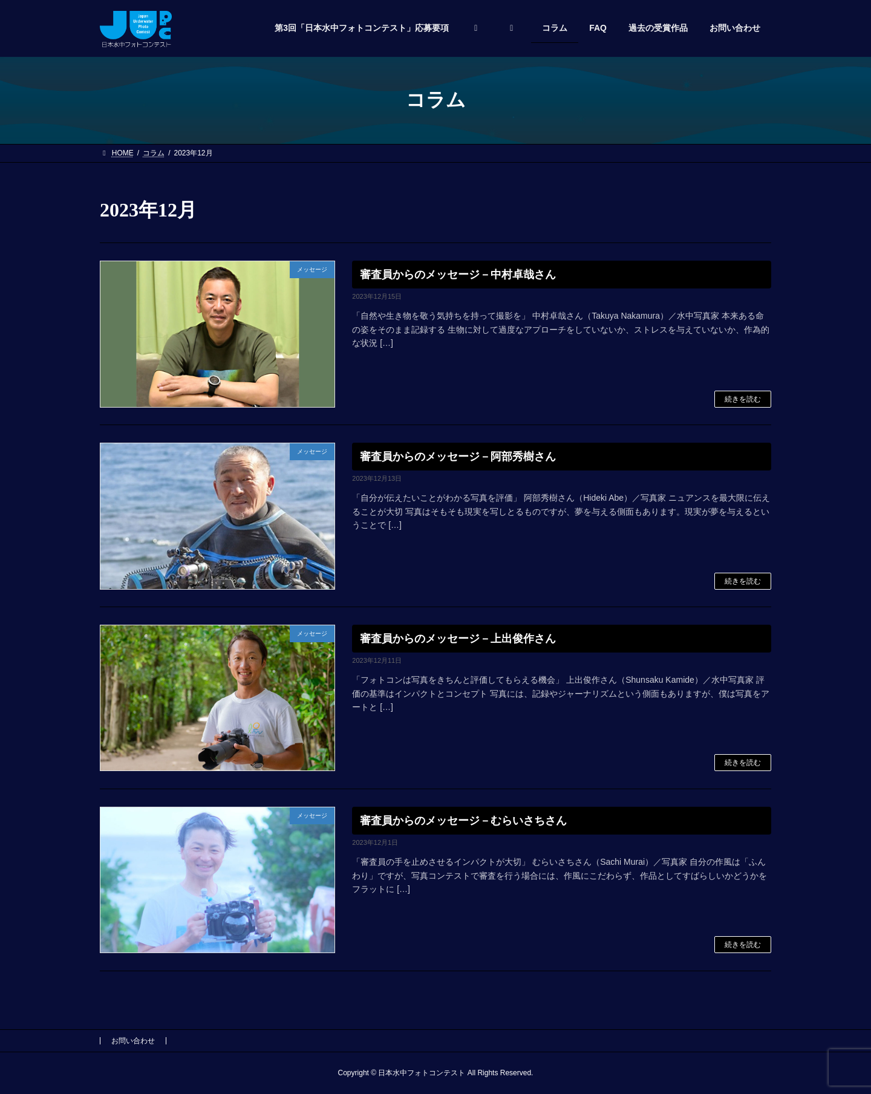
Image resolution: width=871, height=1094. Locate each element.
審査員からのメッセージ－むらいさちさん (463, 821)
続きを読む (743, 399)
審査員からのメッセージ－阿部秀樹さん (458, 457)
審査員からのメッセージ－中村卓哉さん (458, 275)
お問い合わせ (133, 1041)
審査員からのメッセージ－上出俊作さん (458, 639)
